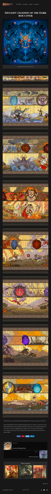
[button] (45, 484)
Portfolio (19, 4)
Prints (31, 4)
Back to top (26, 490)
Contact (36, 4)
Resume (25, 4)
